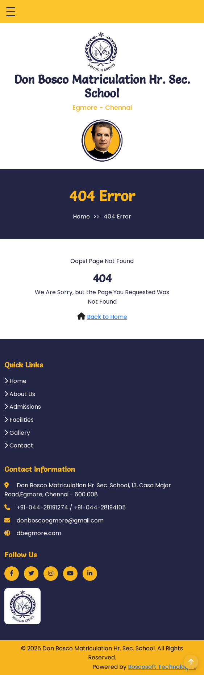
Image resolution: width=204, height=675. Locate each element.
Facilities (19, 420)
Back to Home (107, 317)
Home (81, 216)
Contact (18, 445)
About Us (19, 394)
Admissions (22, 407)
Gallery (17, 433)
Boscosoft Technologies (162, 667)
